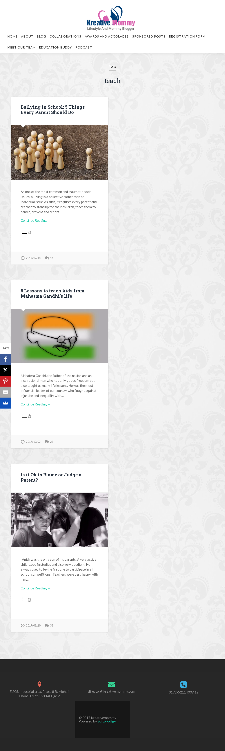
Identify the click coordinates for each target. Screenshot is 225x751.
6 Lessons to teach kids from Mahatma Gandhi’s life (52, 293)
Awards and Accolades (107, 36)
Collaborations (65, 36)
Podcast (83, 47)
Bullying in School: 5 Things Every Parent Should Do (53, 109)
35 (51, 625)
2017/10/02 (33, 441)
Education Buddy (55, 47)
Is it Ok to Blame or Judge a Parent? (51, 477)
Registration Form (187, 36)
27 (51, 441)
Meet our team (21, 47)
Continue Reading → (36, 220)
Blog (41, 36)
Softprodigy (107, 721)
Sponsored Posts (148, 36)
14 (51, 258)
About (27, 36)
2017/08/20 (33, 625)
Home (12, 36)
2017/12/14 (33, 258)
